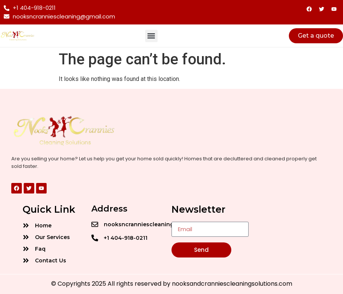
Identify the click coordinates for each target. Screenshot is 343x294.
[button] (151, 36)
